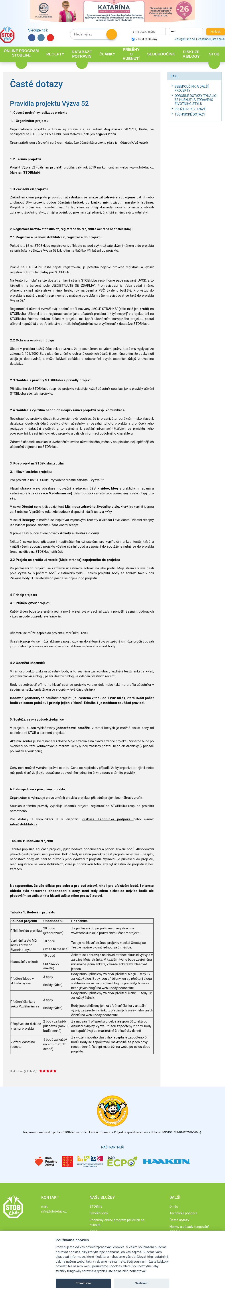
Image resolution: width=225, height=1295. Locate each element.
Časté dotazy (179, 1220)
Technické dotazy (190, 114)
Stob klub (7, 34)
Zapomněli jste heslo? (211, 39)
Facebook (31, 37)
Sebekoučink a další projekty (192, 88)
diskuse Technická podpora (108, 819)
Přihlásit (216, 31)
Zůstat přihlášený (144, 39)
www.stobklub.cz (141, 167)
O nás (174, 1207)
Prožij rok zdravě (190, 109)
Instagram (41, 37)
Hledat (111, 34)
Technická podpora (183, 1213)
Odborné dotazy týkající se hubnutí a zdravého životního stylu (196, 100)
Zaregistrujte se (185, 39)
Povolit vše (83, 1283)
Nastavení (141, 1283)
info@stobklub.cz (54, 1211)
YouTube (50, 37)
